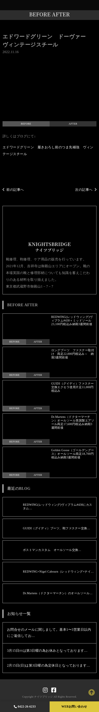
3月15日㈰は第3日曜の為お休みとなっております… (47, 650)
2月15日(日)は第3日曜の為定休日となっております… (48, 665)
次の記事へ (85, 189)
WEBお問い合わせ (74, 706)
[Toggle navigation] (94, 5)
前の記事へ (13, 189)
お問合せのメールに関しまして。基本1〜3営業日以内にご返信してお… (49, 633)
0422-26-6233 (25, 706)
